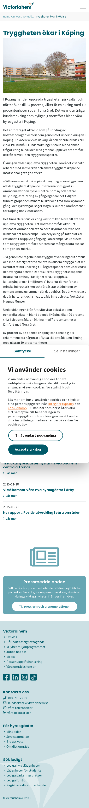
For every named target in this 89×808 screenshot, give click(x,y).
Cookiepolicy (17, 408)
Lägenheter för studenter (24, 770)
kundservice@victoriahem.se (25, 703)
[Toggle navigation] (83, 6)
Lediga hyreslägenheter (23, 765)
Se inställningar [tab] (67, 351)
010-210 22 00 (15, 698)
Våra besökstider (17, 713)
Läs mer (10, 473)
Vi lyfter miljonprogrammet (26, 647)
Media (10, 657)
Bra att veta (14, 741)
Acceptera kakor (28, 449)
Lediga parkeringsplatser (24, 775)
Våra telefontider (17, 708)
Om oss (16, 16)
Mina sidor (13, 732)
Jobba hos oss (16, 652)
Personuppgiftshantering (24, 661)
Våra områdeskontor (21, 666)
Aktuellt (28, 16)
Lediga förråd (15, 780)
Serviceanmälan (17, 736)
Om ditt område (17, 746)
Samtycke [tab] (22, 351)
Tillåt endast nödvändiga (35, 435)
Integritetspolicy (61, 404)
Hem (6, 16)
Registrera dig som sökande (26, 785)
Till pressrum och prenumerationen (44, 606)
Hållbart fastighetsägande (25, 642)
